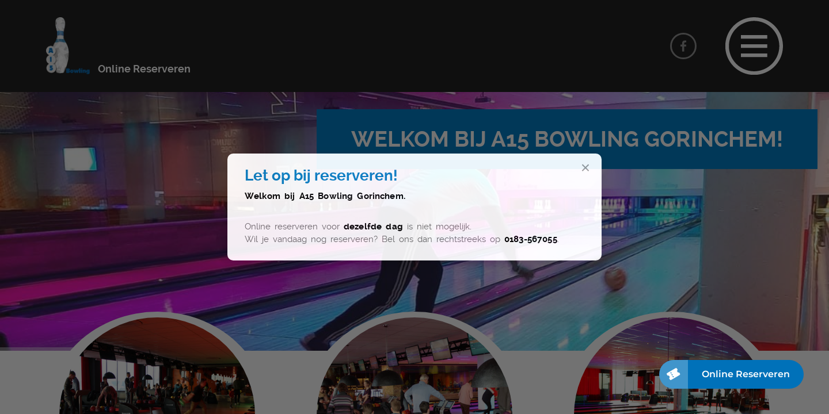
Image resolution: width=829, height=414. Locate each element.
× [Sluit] (585, 168)
